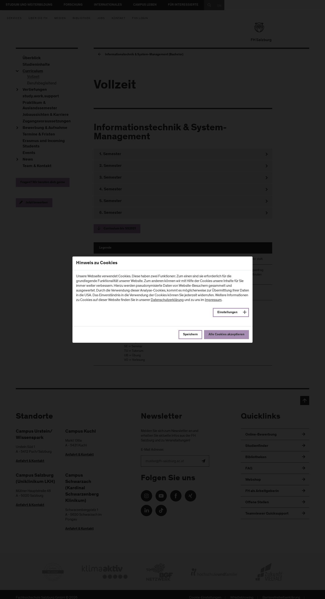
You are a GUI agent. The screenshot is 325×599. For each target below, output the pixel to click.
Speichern (190, 334)
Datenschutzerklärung (167, 299)
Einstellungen (227, 312)
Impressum (213, 299)
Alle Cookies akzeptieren (226, 334)
